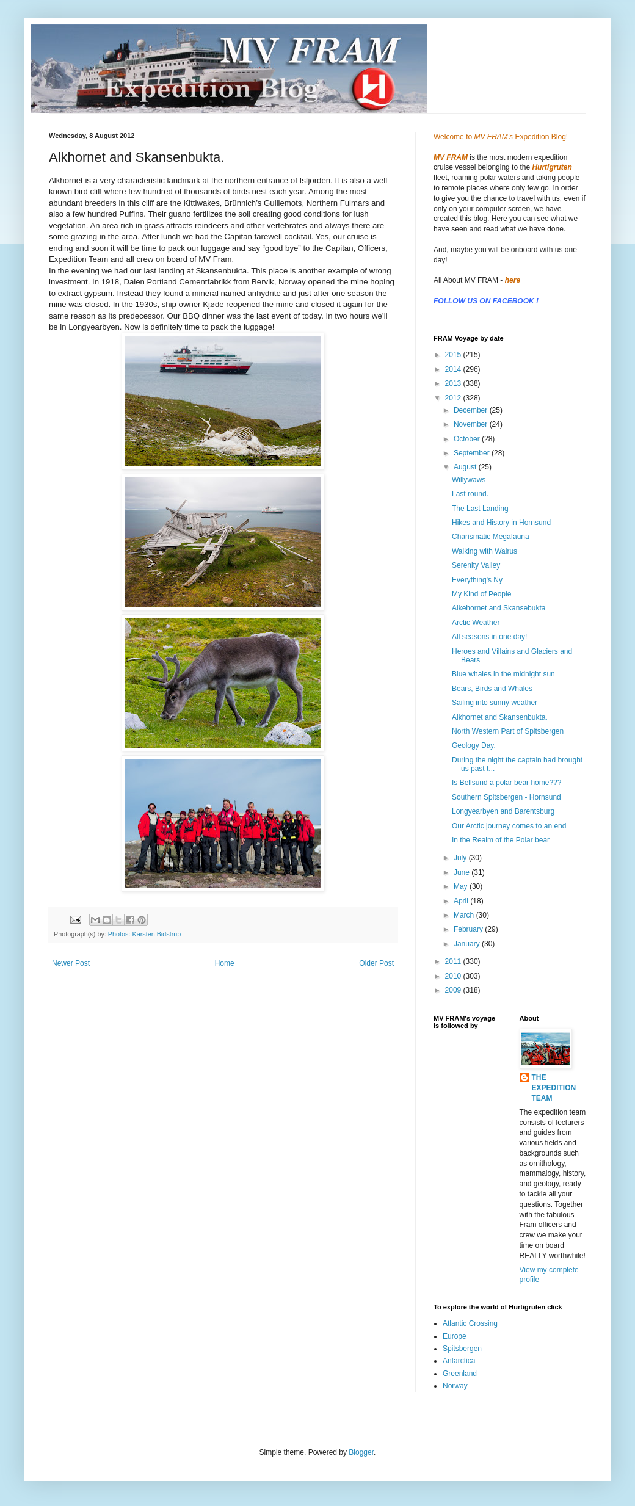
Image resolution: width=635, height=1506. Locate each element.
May (462, 886)
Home (224, 963)
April (462, 901)
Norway (455, 1385)
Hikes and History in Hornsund (501, 522)
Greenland (460, 1373)
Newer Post (71, 963)
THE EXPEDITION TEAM (554, 1087)
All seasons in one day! (489, 636)
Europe (454, 1336)
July (461, 857)
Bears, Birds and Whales (492, 688)
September (473, 453)
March (465, 915)
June (462, 872)
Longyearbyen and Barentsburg (503, 811)
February (469, 929)
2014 (454, 369)
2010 (454, 976)
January (468, 943)
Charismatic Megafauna (490, 536)
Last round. (470, 494)
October (468, 439)
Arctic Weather (475, 622)
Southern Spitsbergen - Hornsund (506, 797)
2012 (454, 398)
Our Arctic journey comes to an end (509, 826)
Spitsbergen (462, 1348)
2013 (454, 383)
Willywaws (468, 480)
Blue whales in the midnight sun (503, 674)
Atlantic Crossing (470, 1323)
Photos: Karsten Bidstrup (144, 934)
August (466, 467)
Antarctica (459, 1360)
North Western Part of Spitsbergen (508, 731)
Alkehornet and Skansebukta (498, 608)
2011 (454, 961)
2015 (454, 354)
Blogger (361, 1452)
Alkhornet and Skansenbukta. (500, 717)
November (472, 424)
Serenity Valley (476, 565)
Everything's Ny (477, 580)
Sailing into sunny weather (494, 702)
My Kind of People (481, 594)
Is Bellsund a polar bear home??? (506, 782)
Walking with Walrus (484, 551)
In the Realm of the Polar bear (501, 840)
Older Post (376, 963)
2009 (454, 990)
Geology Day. (474, 745)
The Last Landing (480, 508)
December (472, 410)
